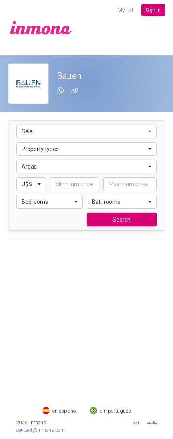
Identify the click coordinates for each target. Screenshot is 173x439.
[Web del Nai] (136, 423)
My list (125, 10)
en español (59, 411)
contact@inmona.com (40, 430)
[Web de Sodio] (152, 422)
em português (110, 411)
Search (122, 219)
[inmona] (41, 27)
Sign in (153, 10)
